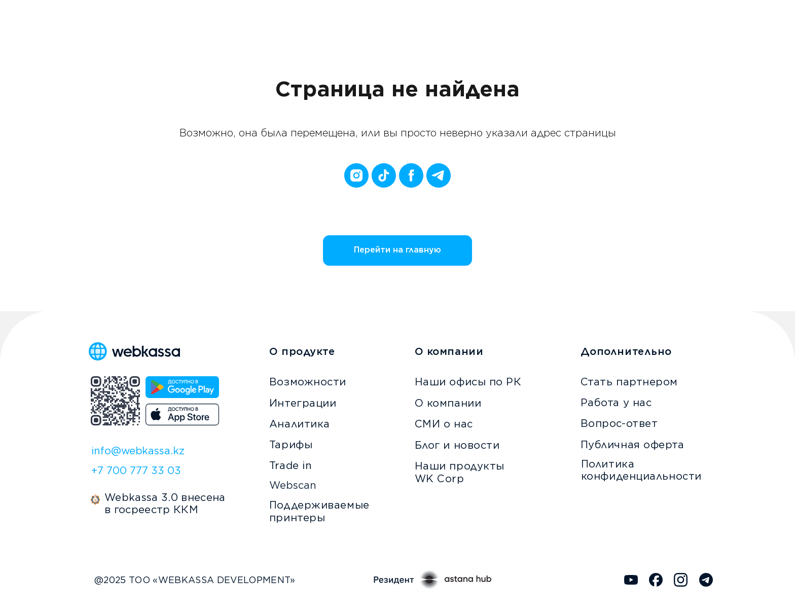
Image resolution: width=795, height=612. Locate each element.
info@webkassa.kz (137, 451)
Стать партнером (629, 382)
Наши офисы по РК (468, 382)
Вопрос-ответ (619, 423)
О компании (448, 403)
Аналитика (299, 424)
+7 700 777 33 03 (136, 470)
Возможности (307, 382)
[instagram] (356, 175)
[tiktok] (384, 175)
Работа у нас (616, 403)
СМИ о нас (444, 424)
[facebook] (411, 175)
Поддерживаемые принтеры (319, 511)
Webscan (292, 485)
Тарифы (290, 445)
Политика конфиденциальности (641, 470)
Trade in (290, 465)
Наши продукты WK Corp (459, 472)
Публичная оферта (632, 445)
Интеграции (303, 403)
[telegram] (438, 175)
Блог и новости (457, 445)
